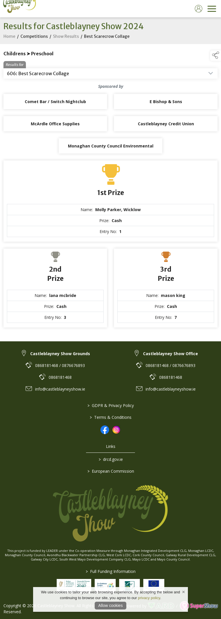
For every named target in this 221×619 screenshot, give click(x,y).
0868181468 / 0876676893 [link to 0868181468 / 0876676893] (60, 365)
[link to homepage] (18, 8)
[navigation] (211, 8)
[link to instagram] (116, 429)
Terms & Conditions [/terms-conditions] (111, 417)
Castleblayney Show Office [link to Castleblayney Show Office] (170, 353)
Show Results (66, 37)
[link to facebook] (104, 429)
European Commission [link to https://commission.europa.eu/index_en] (110, 471)
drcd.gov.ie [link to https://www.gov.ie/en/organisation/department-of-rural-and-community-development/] (110, 459)
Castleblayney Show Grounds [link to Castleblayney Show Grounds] (60, 353)
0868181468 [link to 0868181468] (60, 377)
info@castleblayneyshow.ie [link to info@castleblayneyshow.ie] (60, 389)
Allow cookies (110, 605)
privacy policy (149, 598)
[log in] (198, 8)
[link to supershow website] (199, 606)
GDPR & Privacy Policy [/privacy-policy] (110, 405)
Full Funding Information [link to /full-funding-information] (111, 571)
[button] (215, 55)
